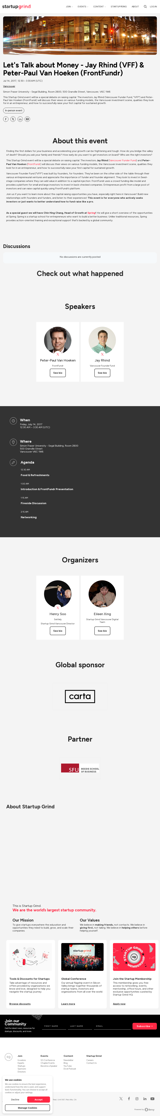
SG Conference (48, 1060)
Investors (22, 1060)
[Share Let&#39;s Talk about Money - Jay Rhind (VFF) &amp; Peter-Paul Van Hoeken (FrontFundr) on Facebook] (5, 119)
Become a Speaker (49, 1066)
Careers (89, 1060)
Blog (66, 1063)
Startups (21, 1066)
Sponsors (22, 1069)
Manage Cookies (27, 1107)
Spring (91, 212)
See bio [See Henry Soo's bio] (57, 630)
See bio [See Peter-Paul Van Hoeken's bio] (57, 372)
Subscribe (143, 1026)
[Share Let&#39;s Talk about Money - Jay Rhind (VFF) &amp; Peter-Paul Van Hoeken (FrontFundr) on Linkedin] (20, 119)
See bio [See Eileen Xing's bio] (102, 630)
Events (82, 6)
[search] (145, 6)
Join (68, 6)
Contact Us (91, 1063)
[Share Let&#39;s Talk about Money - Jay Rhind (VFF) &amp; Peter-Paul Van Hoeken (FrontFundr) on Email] (27, 119)
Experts (21, 1063)
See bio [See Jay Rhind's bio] (102, 372)
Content (98, 6)
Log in (153, 6)
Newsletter (68, 1060)
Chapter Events (48, 1063)
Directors (22, 1072)
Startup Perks (119, 6)
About (135, 6)
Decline (15, 1099)
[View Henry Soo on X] (57, 607)
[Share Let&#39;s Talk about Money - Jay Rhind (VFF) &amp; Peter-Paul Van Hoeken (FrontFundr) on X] (12, 119)
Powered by (144, 1109)
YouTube (68, 1066)
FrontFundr (34, 164)
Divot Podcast (70, 1069)
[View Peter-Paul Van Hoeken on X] (57, 354)
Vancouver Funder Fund (122, 160)
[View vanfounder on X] (102, 354)
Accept (39, 1099)
